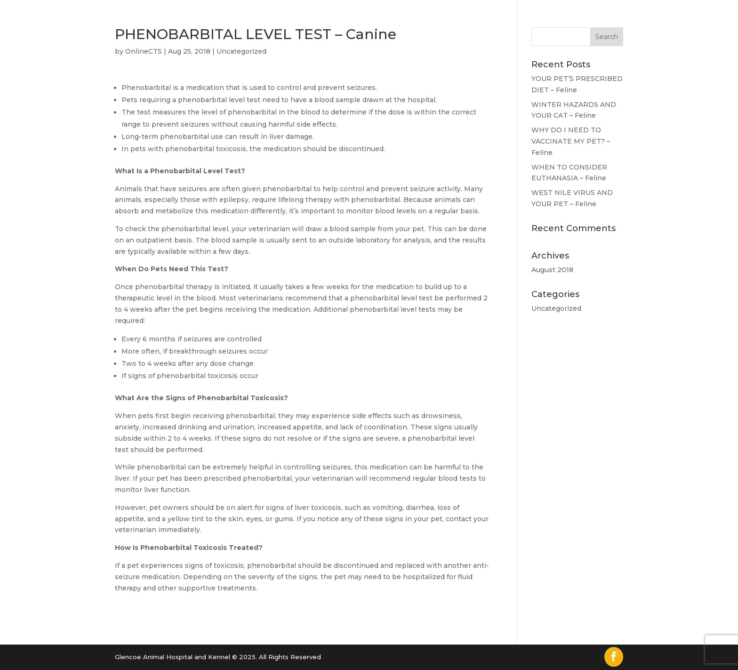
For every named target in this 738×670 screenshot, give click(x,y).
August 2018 (552, 270)
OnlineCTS (143, 51)
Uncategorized (241, 51)
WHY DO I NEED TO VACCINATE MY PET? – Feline (570, 141)
